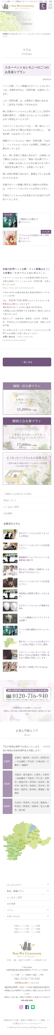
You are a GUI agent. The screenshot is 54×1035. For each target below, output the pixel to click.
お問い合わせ (13, 916)
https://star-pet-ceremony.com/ (18, 288)
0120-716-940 (18, 300)
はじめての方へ (14, 885)
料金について (10, 500)
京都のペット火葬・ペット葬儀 (27, 926)
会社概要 (8, 513)
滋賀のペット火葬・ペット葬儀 (27, 932)
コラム (10, 910)
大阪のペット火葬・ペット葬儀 (27, 929)
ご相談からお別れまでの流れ (18, 494)
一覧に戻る (27, 362)
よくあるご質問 (11, 507)
